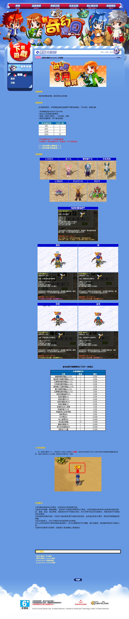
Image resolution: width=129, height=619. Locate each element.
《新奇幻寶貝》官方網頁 (43, 556)
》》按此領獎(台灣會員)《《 (50, 146)
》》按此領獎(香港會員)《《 (50, 148)
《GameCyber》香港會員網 (44, 560)
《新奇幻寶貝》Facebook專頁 (45, 558)
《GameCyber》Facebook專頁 (45, 563)
